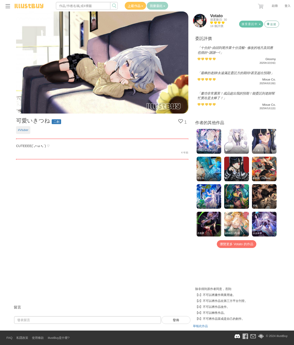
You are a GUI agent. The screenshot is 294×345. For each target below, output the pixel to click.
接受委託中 (251, 24)
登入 (288, 5)
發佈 (176, 320)
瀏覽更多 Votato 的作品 (236, 244)
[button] (261, 5)
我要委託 (157, 5)
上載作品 (135, 5)
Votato (216, 16)
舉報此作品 (200, 326)
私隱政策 (22, 337)
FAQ (9, 337)
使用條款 (38, 337)
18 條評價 (216, 26)
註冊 (275, 5)
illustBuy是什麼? (59, 337)
